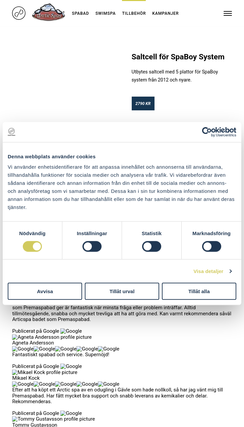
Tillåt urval (122, 291)
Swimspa (106, 13)
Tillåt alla (199, 291)
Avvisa (45, 291)
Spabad (80, 13)
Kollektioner (24, 306)
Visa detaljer (208, 271)
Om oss (20, 336)
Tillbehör (134, 13)
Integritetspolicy (29, 351)
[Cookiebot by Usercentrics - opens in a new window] (207, 132)
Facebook (79, 329)
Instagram (79, 336)
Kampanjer (165, 13)
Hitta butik (23, 343)
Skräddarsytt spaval (33, 329)
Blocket (76, 343)
